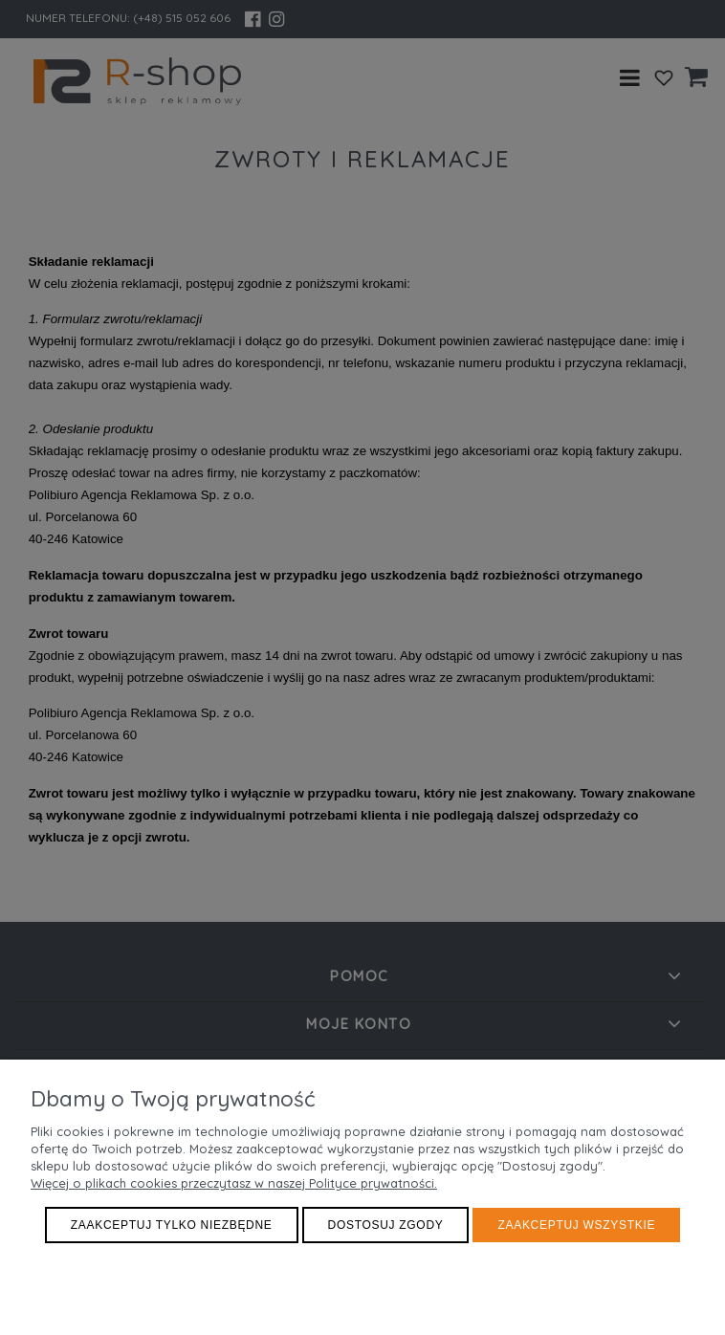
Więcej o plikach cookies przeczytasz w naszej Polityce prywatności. (234, 1183)
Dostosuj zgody (386, 1225)
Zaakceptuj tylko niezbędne (172, 1225)
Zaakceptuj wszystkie (576, 1225)
